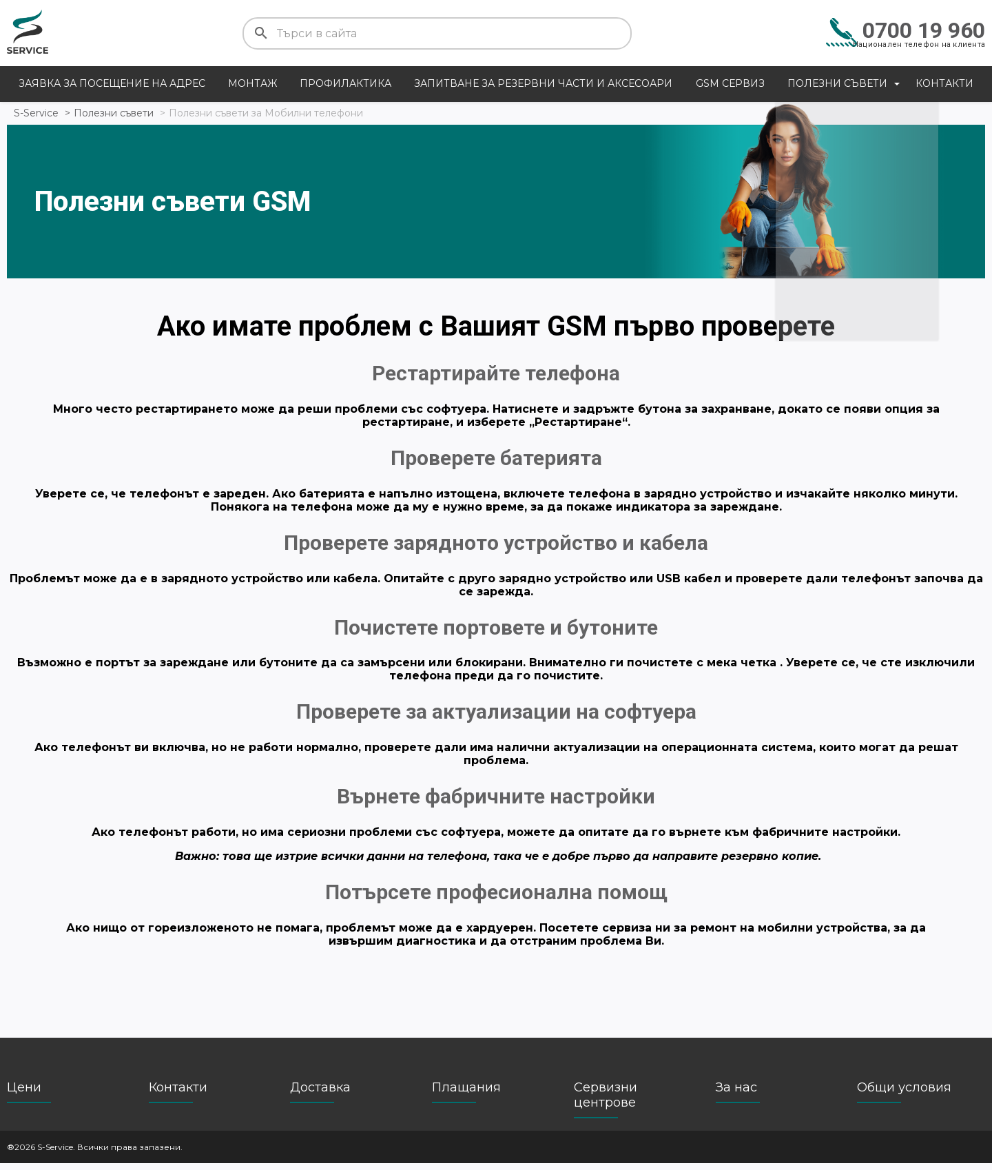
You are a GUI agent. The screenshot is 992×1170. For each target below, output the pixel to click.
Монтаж (252, 83)
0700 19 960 (923, 30)
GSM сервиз (730, 83)
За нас (736, 1094)
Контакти (944, 83)
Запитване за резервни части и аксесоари (543, 83)
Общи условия (904, 1094)
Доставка (320, 1094)
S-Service (36, 113)
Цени (24, 1094)
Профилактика (345, 83)
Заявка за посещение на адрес (112, 83)
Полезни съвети (837, 83)
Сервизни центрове (605, 1102)
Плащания (466, 1094)
